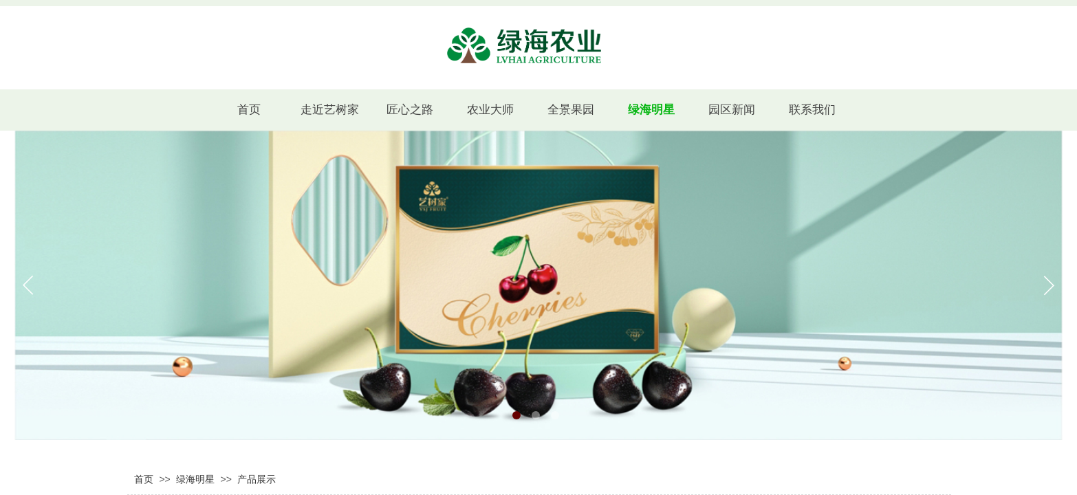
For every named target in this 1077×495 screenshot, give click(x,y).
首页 (143, 479)
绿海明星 (195, 479)
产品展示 (256, 479)
